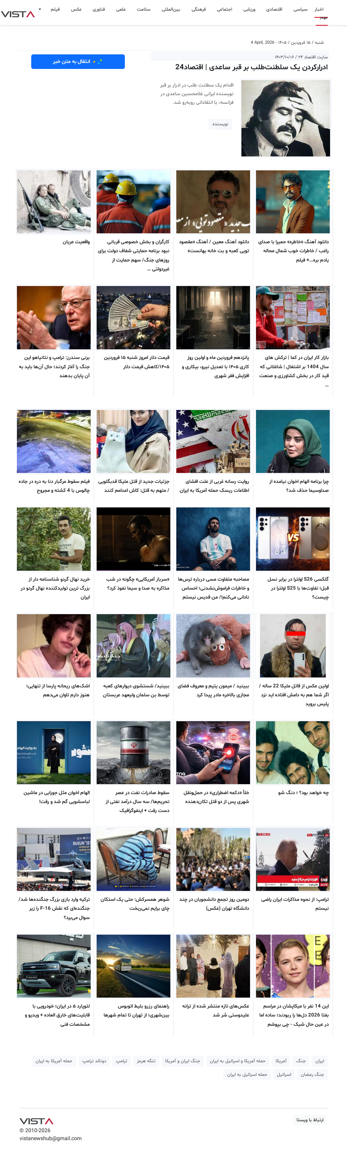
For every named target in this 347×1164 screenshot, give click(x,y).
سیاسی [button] (300, 9)
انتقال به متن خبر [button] (78, 62)
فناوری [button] (99, 9)
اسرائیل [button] (284, 1075)
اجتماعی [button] (224, 9)
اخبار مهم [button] (321, 13)
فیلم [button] (55, 9)
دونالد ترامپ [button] (94, 1061)
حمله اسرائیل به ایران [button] (247, 1075)
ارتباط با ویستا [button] (310, 1120)
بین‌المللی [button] (171, 9)
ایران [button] (319, 1061)
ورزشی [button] (249, 9)
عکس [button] (76, 9)
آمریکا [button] (281, 1061)
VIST (18, 13)
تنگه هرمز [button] (146, 1061)
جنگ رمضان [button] (312, 1075)
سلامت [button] (143, 9)
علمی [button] (121, 9)
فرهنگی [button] (199, 9)
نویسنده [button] (220, 124)
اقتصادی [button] (274, 9)
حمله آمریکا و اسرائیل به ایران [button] (238, 1061)
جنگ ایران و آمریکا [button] (182, 1061)
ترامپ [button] (121, 1061)
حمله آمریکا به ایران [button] (54, 1061)
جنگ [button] (301, 1061)
